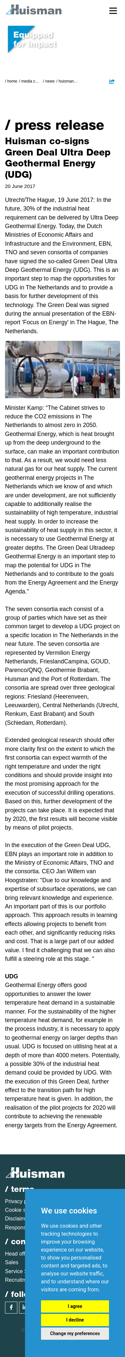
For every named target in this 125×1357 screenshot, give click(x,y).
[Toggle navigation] (113, 10)
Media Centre (31, 81)
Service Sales (21, 1271)
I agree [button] (75, 1306)
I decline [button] (75, 1320)
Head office (18, 1254)
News (50, 81)
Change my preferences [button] (75, 1333)
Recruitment (19, 1280)
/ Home (11, 81)
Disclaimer (17, 1218)
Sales (11, 1262)
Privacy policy (21, 1201)
